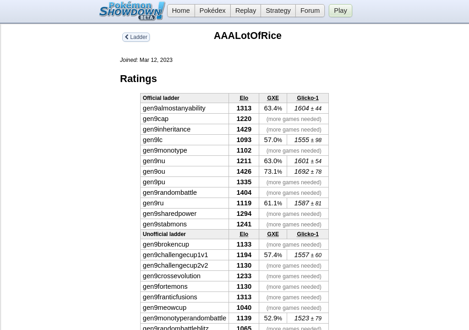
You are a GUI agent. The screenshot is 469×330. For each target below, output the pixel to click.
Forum (310, 10)
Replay (245, 10)
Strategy (278, 10)
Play (340, 10)
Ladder (136, 37)
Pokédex (213, 10)
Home (178, 10)
